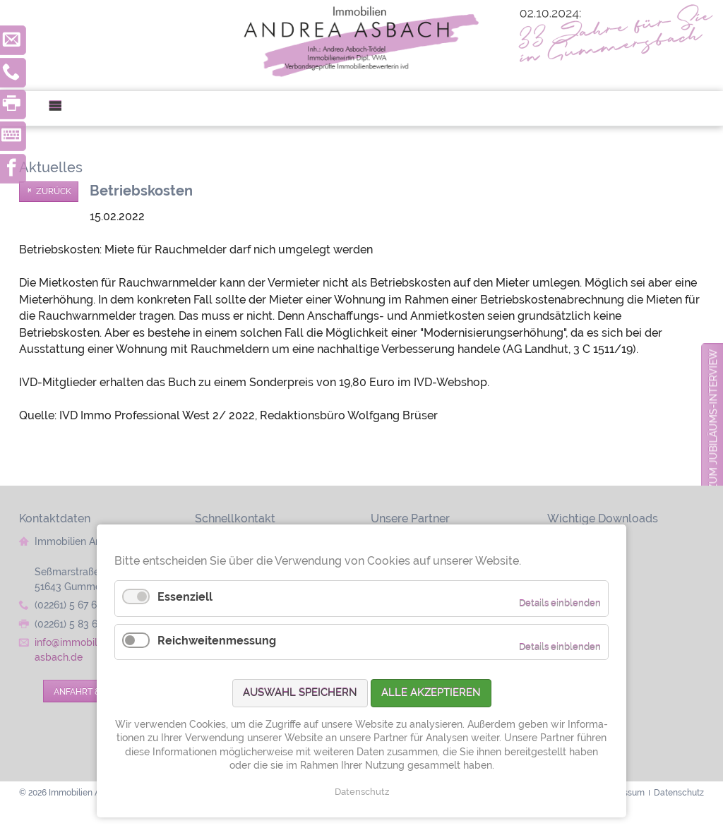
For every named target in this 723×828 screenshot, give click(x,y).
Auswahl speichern (300, 692)
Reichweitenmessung (216, 640)
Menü (61, 108)
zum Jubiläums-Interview (713, 420)
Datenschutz (362, 791)
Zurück (53, 191)
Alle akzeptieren (431, 692)
